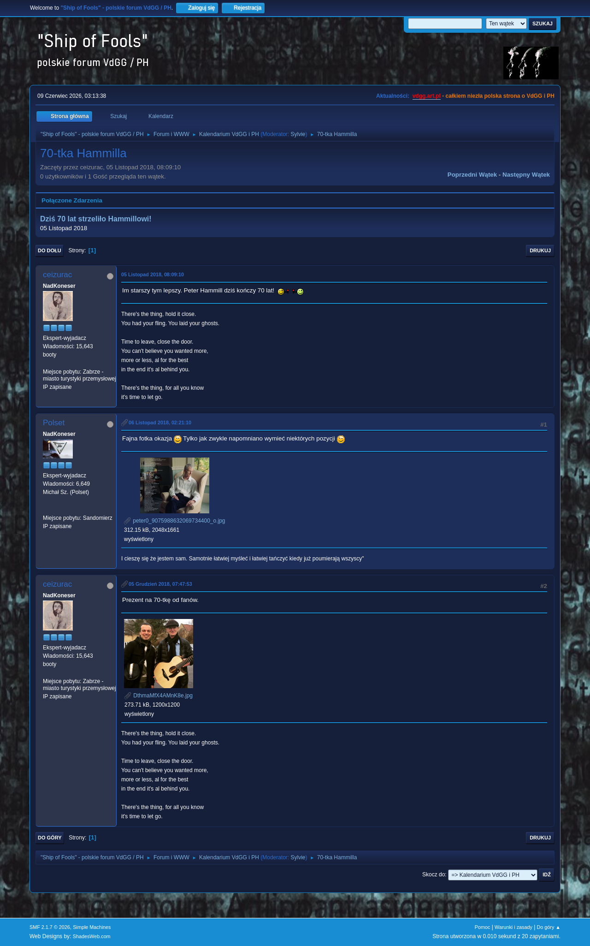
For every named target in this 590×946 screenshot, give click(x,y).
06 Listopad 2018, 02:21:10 (160, 422)
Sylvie (298, 134)
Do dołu (49, 250)
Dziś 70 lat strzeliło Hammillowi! (96, 219)
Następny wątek (526, 174)
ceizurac (57, 274)
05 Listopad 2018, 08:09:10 (152, 274)
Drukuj (540, 250)
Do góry (50, 837)
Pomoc (482, 927)
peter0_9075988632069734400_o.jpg (174, 521)
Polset (54, 422)
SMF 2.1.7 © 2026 (50, 927)
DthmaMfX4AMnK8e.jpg (158, 695)
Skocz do (433, 874)
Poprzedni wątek (472, 174)
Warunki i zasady (513, 927)
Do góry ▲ (548, 927)
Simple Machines (92, 927)
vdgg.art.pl (427, 96)
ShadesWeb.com (92, 936)
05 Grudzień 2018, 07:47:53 (160, 584)
